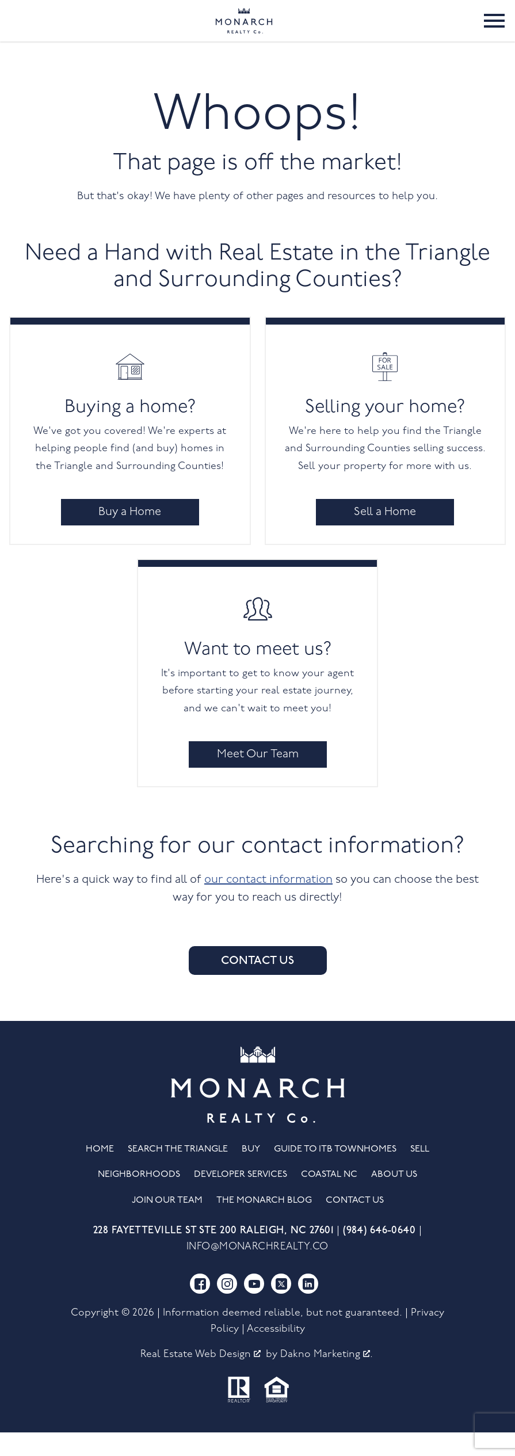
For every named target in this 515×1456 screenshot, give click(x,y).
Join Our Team (167, 1223)
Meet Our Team (258, 778)
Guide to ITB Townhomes (335, 1172)
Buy (251, 1172)
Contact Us (257, 983)
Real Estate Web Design (200, 1378)
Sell (419, 1172)
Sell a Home (385, 536)
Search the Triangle (178, 1172)
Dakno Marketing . (326, 1378)
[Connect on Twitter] (281, 1307)
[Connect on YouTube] (254, 1307)
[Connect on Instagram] (227, 1307)
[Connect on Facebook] (200, 1307)
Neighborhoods (139, 1198)
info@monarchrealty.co (257, 1270)
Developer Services (240, 1198)
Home (100, 1172)
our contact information (268, 903)
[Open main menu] (494, 32)
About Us (394, 1198)
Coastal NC (329, 1198)
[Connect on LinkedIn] (308, 1307)
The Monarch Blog (264, 1223)
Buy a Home (129, 536)
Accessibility (276, 1353)
